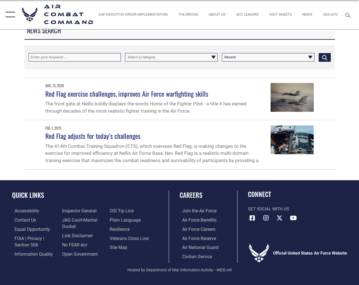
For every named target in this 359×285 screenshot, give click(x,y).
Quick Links (28, 195)
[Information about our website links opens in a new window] (75, 235)
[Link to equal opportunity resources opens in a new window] (28, 228)
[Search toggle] (349, 15)
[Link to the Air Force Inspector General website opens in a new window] (77, 210)
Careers (191, 195)
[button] (9, 14)
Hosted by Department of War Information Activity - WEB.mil (179, 268)
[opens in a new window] (330, 14)
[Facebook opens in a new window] (252, 218)
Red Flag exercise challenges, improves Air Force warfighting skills (126, 94)
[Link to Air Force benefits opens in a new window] (196, 219)
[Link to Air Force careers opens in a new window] (196, 228)
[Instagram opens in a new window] (266, 218)
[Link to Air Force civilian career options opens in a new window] (194, 255)
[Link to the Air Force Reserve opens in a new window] (196, 237)
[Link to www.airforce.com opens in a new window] (196, 210)
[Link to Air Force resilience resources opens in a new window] (120, 228)
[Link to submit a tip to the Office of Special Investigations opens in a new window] (122, 210)
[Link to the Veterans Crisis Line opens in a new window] (129, 237)
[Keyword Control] (75, 57)
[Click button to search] (325, 57)
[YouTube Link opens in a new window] (293, 218)
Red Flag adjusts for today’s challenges (92, 136)
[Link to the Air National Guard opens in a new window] (197, 246)
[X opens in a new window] (279, 218)
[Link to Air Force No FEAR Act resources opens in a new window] (73, 244)
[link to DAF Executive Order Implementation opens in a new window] (133, 14)
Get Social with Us (268, 209)
